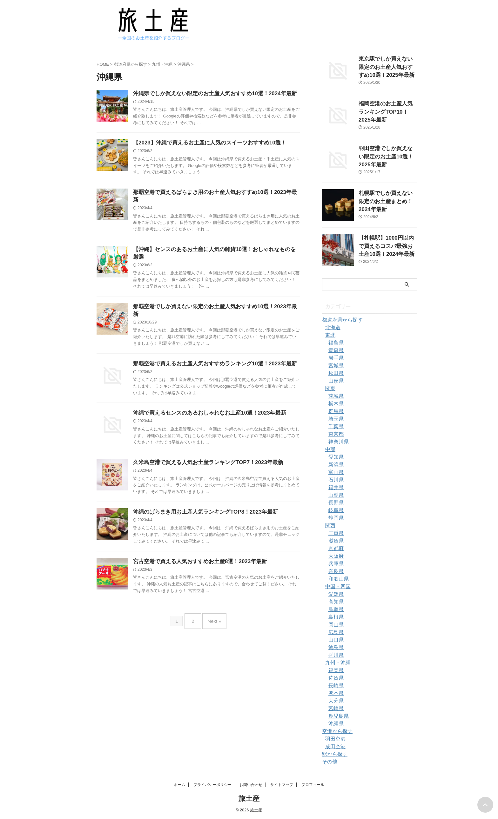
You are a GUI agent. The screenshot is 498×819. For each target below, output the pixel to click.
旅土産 (249, 798)
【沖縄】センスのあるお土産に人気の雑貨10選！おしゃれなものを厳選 (214, 244)
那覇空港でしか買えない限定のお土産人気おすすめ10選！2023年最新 (212, 294)
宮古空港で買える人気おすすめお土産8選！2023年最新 (196, 544)
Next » (212, 602)
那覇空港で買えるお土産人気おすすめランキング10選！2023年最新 (210, 344)
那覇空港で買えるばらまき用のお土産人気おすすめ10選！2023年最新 (212, 193)
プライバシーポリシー (212, 784)
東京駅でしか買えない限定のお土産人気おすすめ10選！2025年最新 (387, 65)
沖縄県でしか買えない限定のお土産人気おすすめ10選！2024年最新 (210, 94)
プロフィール (312, 784)
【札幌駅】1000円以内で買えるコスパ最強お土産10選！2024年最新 (388, 244)
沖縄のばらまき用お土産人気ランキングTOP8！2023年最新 (201, 494)
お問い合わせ (250, 784)
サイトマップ (281, 784)
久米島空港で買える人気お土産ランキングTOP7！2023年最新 (203, 444)
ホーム (179, 784)
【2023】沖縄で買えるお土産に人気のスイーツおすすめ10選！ (205, 143)
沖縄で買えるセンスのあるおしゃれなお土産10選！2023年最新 (205, 394)
